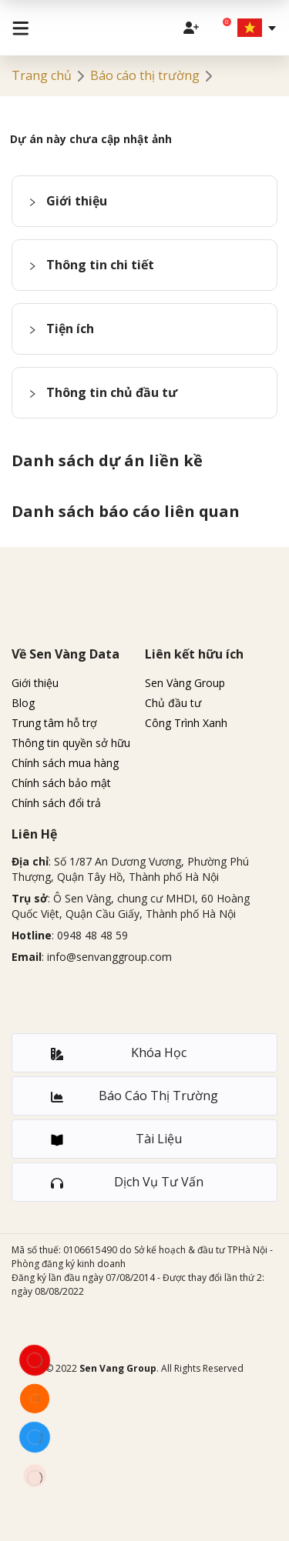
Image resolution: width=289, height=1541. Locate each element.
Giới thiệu (35, 682)
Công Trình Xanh (186, 722)
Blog (23, 702)
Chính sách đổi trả (56, 803)
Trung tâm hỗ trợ (54, 722)
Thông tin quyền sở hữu (71, 742)
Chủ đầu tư (173, 702)
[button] (144, 201)
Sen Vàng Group (185, 682)
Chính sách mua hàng (65, 762)
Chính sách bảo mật (61, 783)
